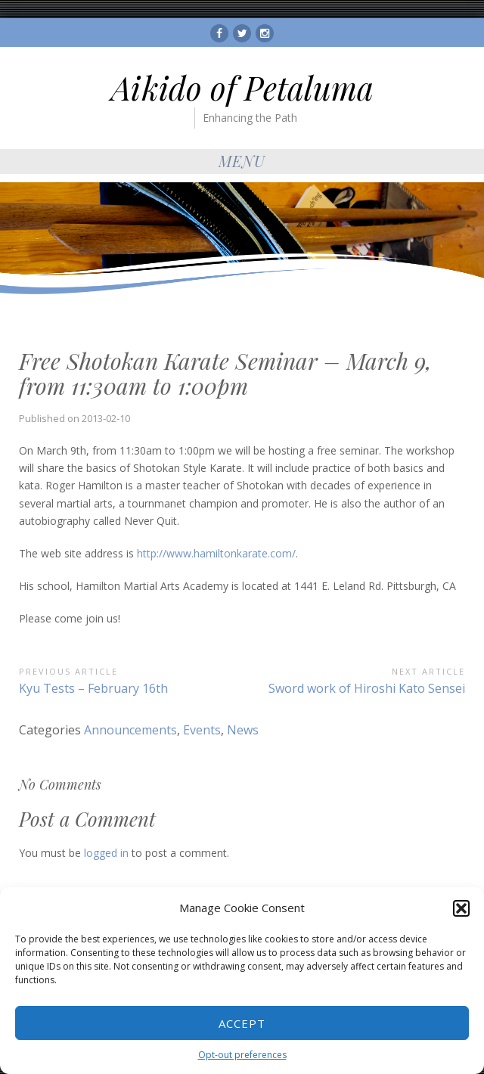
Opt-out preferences (242, 1054)
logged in (106, 853)
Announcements (130, 730)
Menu (242, 161)
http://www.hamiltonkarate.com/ (216, 553)
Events (202, 730)
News (243, 730)
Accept (242, 1023)
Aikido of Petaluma (242, 88)
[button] (461, 908)
